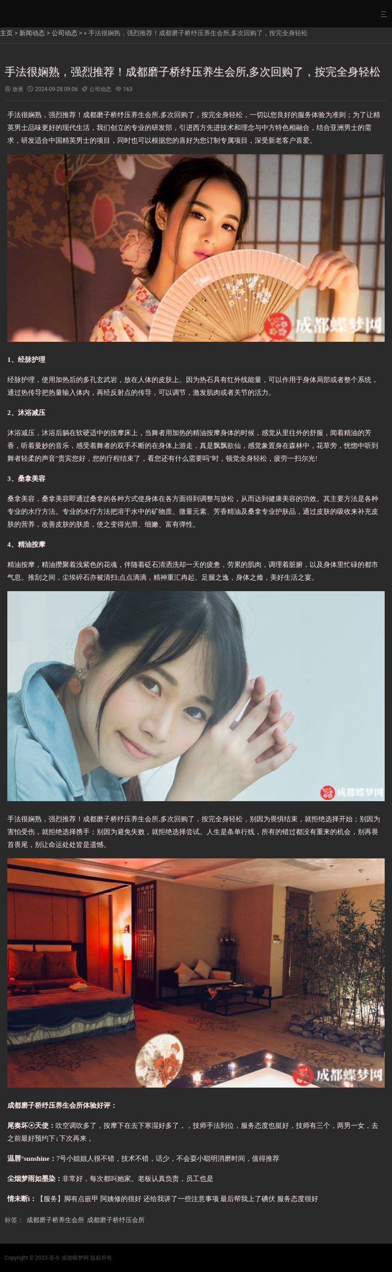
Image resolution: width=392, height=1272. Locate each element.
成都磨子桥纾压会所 (116, 1219)
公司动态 (64, 33)
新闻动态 (32, 33)
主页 (6, 33)
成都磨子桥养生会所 (55, 1219)
